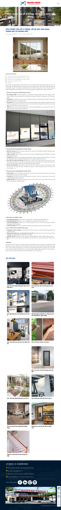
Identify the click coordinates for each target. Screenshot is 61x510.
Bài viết (36, 19)
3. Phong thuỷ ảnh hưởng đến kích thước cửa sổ (18, 79)
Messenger (58, 500)
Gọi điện (59, 496)
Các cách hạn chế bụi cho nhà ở (40, 342)
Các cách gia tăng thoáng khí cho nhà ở (18, 398)
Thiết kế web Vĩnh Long (51, 505)
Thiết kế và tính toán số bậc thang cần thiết (17, 455)
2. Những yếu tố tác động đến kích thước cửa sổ (18, 77)
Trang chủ (28, 19)
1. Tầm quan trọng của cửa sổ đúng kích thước (18, 76)
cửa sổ (12, 96)
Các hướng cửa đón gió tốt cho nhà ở (41, 398)
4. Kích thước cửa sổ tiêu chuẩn (14, 81)
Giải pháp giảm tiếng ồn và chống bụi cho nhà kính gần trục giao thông (43, 314)
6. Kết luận (9, 82)
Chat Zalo (58, 492)
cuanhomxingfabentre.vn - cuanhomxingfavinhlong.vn (21, 476)
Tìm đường (58, 488)
